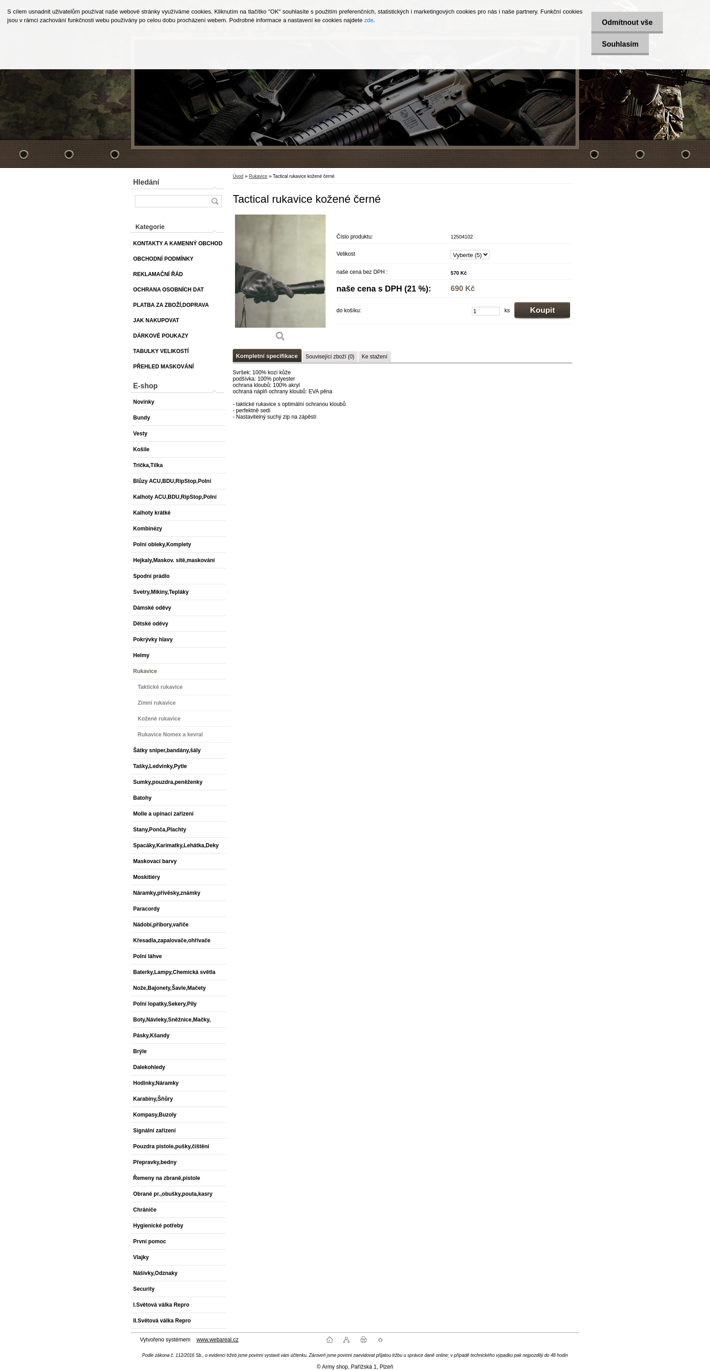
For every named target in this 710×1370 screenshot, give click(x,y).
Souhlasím (618, 44)
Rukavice (258, 176)
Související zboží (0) (330, 356)
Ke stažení (375, 356)
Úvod (238, 176)
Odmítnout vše (625, 22)
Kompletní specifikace (267, 356)
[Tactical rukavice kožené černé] (280, 281)
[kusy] (486, 311)
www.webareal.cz (218, 1340)
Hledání (146, 182)
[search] (214, 201)
